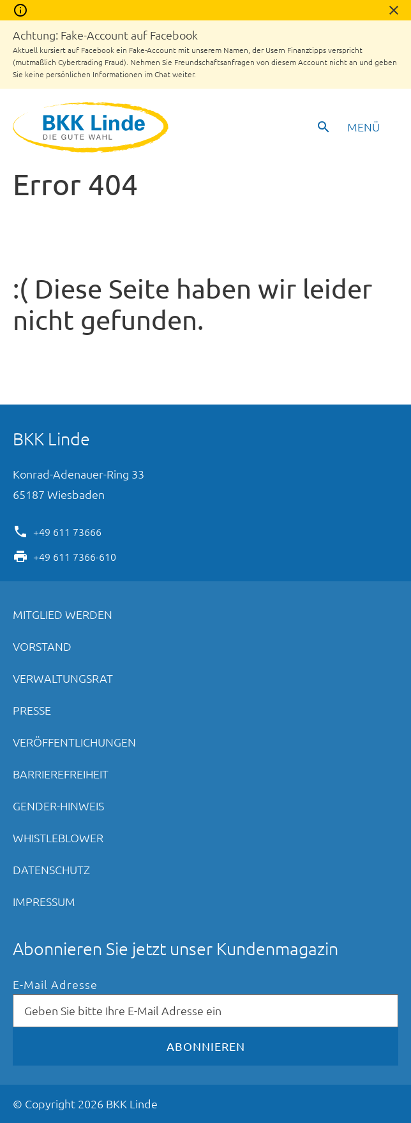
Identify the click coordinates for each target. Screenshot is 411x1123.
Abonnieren (206, 1046)
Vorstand (42, 646)
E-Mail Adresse (55, 985)
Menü (363, 126)
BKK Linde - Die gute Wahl (92, 127)
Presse (32, 710)
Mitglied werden (62, 614)
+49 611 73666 (67, 530)
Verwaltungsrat (63, 678)
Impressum (44, 901)
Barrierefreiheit (60, 773)
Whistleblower (58, 837)
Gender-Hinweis (58, 805)
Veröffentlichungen (74, 741)
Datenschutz (51, 869)
